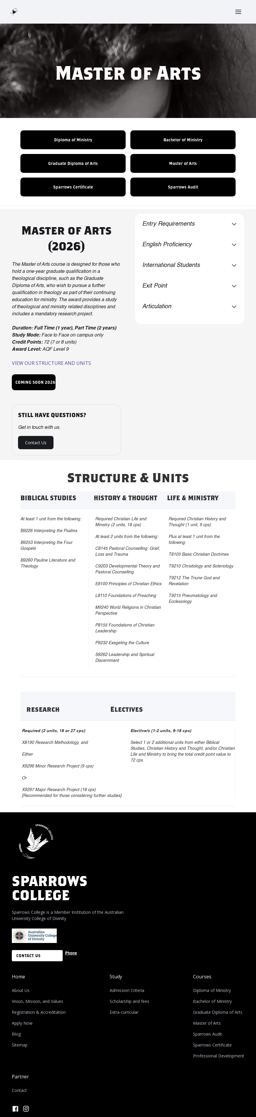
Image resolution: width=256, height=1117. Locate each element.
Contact (19, 1090)
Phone (71, 952)
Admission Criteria (127, 990)
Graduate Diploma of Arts (73, 163)
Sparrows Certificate (73, 186)
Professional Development (218, 1056)
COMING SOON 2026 (35, 382)
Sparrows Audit (183, 186)
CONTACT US (28, 955)
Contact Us (35, 442)
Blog (16, 1034)
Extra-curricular (124, 1012)
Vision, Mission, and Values (37, 1001)
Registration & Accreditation (39, 1012)
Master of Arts (183, 163)
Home (18, 976)
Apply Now (22, 1023)
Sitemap (19, 1045)
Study (116, 976)
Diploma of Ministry (73, 139)
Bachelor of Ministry (182, 139)
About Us (21, 990)
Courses (202, 976)
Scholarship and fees (129, 1001)
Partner (20, 1076)
